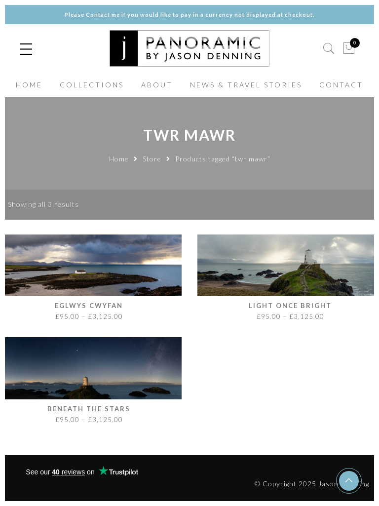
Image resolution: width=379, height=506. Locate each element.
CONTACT (341, 84)
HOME (29, 84)
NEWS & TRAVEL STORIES (246, 84)
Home (119, 159)
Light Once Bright (290, 306)
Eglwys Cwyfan (89, 306)
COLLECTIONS (92, 84)
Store (152, 159)
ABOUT (157, 84)
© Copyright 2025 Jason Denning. (313, 483)
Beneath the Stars (88, 409)
